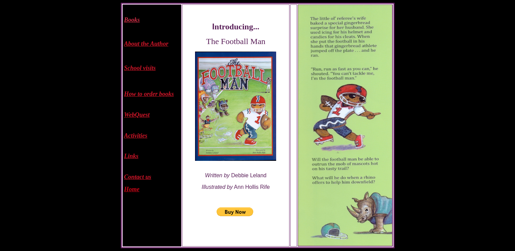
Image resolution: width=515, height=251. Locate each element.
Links (131, 156)
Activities (135, 135)
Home (132, 189)
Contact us (138, 176)
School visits (140, 68)
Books (132, 19)
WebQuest (137, 114)
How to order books (149, 93)
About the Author (146, 43)
